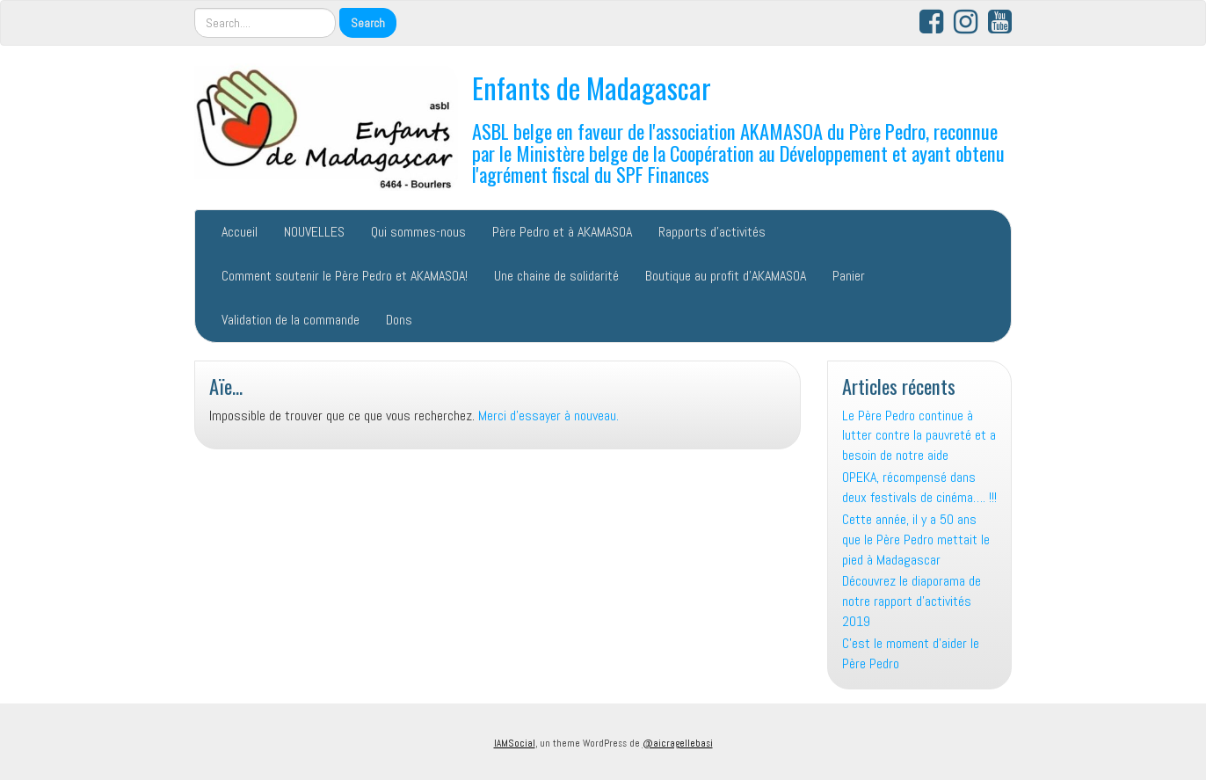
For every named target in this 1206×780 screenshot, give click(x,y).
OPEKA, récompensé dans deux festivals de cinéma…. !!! (919, 487)
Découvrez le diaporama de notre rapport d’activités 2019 (911, 601)
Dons (399, 319)
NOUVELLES (314, 231)
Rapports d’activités (712, 231)
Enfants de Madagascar (591, 87)
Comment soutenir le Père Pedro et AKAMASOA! (345, 275)
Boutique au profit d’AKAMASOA (725, 275)
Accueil (240, 231)
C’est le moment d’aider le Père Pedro (910, 653)
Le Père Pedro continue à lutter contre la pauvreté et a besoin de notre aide (919, 435)
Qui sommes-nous (418, 231)
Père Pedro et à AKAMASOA (562, 231)
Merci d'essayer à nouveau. (548, 415)
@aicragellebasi (678, 743)
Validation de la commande (291, 319)
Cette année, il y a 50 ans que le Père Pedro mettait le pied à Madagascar (916, 539)
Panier (848, 275)
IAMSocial (514, 743)
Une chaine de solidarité (556, 275)
